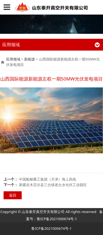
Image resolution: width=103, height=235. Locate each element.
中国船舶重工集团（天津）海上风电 (47, 179)
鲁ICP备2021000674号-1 (57, 218)
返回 (12, 195)
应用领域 (13, 59)
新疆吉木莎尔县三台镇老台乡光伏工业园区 (53, 184)
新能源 (29, 59)
